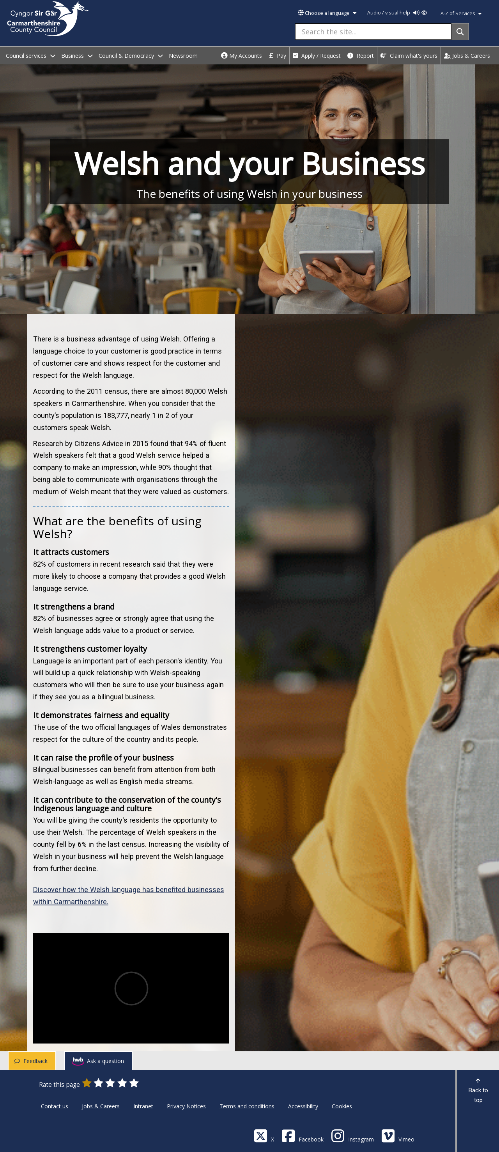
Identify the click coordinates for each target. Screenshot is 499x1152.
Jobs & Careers (467, 55)
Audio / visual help (397, 12)
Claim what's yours (408, 55)
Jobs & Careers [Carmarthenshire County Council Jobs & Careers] (101, 1106)
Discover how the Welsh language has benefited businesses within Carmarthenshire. (128, 895)
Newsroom (183, 55)
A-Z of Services (461, 13)
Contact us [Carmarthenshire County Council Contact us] (54, 1106)
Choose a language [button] (327, 13)
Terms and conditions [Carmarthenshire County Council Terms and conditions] (246, 1106)
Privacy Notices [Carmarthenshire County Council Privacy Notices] (186, 1106)
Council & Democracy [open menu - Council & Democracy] (131, 55)
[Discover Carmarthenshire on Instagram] (352, 1135)
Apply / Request (317, 55)
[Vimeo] (397, 1135)
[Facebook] (303, 1135)
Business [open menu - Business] (77, 55)
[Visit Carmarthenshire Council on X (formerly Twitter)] (264, 1135)
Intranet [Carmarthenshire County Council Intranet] (143, 1106)
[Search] (460, 31)
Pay (277, 55)
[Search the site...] (373, 31)
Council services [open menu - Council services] (30, 55)
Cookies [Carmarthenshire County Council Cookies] (342, 1106)
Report (360, 55)
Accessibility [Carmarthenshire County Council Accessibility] (303, 1106)
